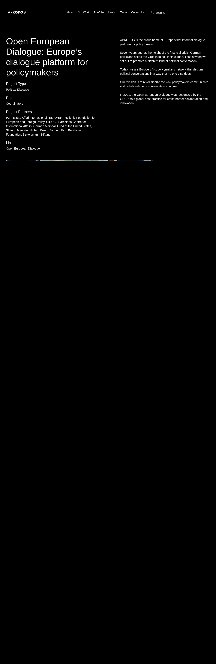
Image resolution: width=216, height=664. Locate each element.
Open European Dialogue (23, 148)
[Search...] (166, 12)
